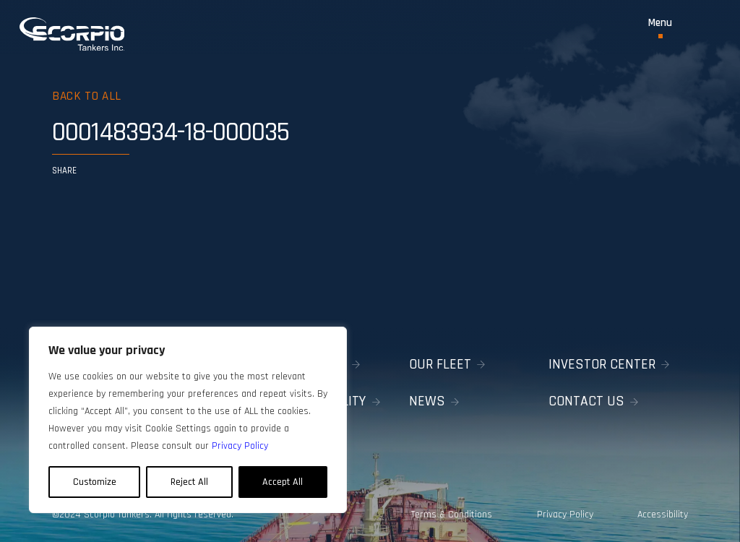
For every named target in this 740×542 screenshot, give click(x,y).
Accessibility (662, 514)
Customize (94, 482)
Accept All (282, 482)
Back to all (86, 96)
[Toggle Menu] (660, 27)
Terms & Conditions (451, 514)
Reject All (189, 482)
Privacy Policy (565, 514)
